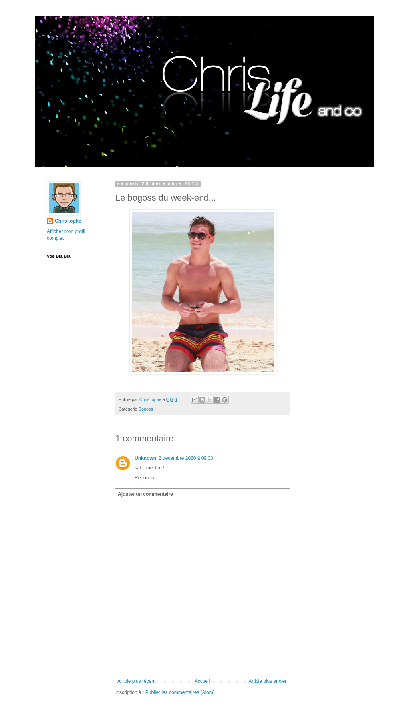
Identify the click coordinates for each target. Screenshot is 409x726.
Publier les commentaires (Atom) (180, 692)
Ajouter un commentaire (145, 494)
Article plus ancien (268, 681)
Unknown (145, 458)
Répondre (145, 478)
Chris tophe (68, 221)
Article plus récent (136, 681)
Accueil (202, 681)
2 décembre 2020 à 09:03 (186, 458)
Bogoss (146, 409)
